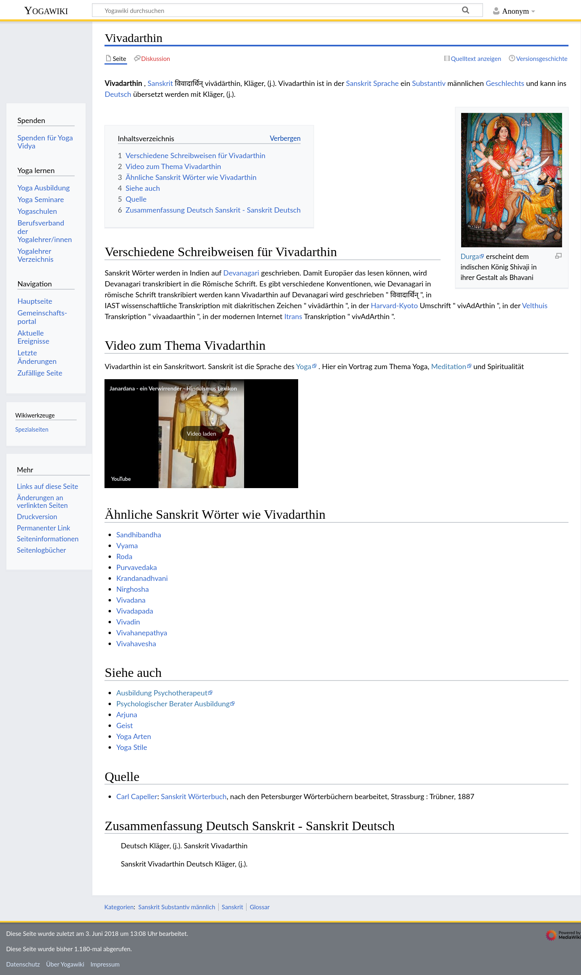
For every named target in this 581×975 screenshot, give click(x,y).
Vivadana (131, 599)
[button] (201, 433)
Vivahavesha (136, 643)
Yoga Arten (133, 736)
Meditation (448, 366)
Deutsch (117, 94)
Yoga (303, 366)
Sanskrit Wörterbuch (194, 796)
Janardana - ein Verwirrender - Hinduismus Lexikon (173, 388)
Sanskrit (160, 83)
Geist (124, 725)
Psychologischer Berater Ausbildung (173, 703)
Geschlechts (505, 83)
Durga (469, 256)
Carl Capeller (136, 796)
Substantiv (428, 83)
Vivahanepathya (141, 632)
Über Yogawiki (65, 964)
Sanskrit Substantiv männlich (176, 906)
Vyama (127, 545)
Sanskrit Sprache (372, 83)
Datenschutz (23, 964)
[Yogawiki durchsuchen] (287, 10)
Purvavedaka (136, 567)
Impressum (105, 964)
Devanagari (241, 272)
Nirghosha (132, 589)
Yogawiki (46, 10)
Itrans (293, 316)
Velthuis (535, 305)
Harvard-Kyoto (394, 305)
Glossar (260, 906)
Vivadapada (134, 610)
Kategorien (119, 906)
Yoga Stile (131, 747)
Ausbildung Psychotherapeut (161, 692)
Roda (124, 556)
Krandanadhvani (142, 578)
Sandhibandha (138, 534)
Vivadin (128, 621)
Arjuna (126, 714)
